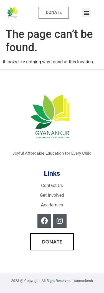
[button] (86, 12)
